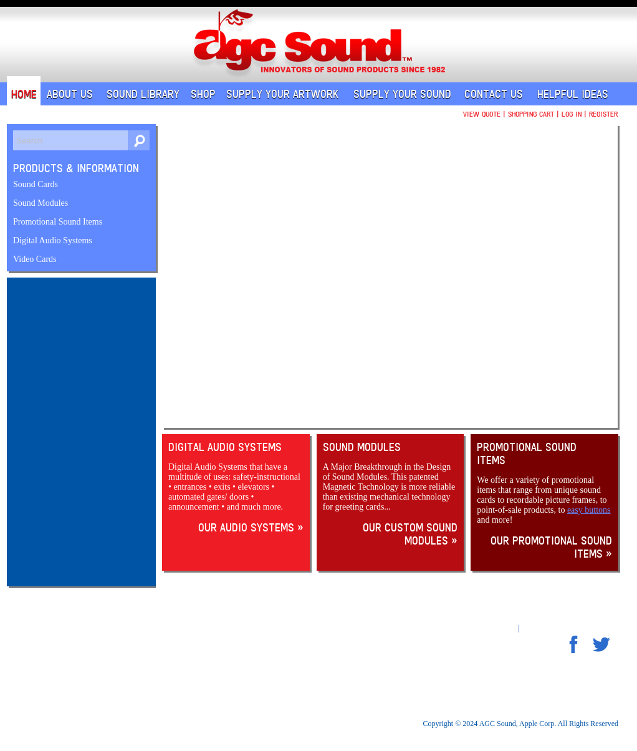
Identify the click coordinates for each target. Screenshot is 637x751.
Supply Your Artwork (282, 93)
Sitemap (535, 628)
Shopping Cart (531, 114)
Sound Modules (40, 203)
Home (24, 93)
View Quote (482, 114)
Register (603, 114)
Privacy (134, 650)
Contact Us (493, 93)
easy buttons (589, 510)
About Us (70, 93)
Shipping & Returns (153, 659)
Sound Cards (35, 184)
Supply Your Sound (402, 93)
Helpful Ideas (572, 93)
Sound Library (143, 93)
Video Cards (35, 259)
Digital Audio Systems (52, 240)
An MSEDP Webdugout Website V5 (513, 623)
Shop (203, 93)
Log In (572, 114)
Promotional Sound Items (57, 221)
